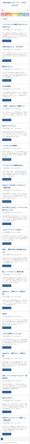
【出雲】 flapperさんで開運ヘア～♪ (14, 106)
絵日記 (4, 314)
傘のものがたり (7, 398)
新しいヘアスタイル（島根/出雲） (13, 272)
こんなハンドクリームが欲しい (12, 230)
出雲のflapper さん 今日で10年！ (13, 47)
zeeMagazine (14, 442)
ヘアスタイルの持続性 (9, 146)
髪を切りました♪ (7, 66)
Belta (12, 29)
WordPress (9, 442)
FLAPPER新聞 (6, 86)
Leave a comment (17, 29)
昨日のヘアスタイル (9, 126)
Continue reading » (6, 40)
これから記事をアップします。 (12, 334)
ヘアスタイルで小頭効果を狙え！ (13, 165)
